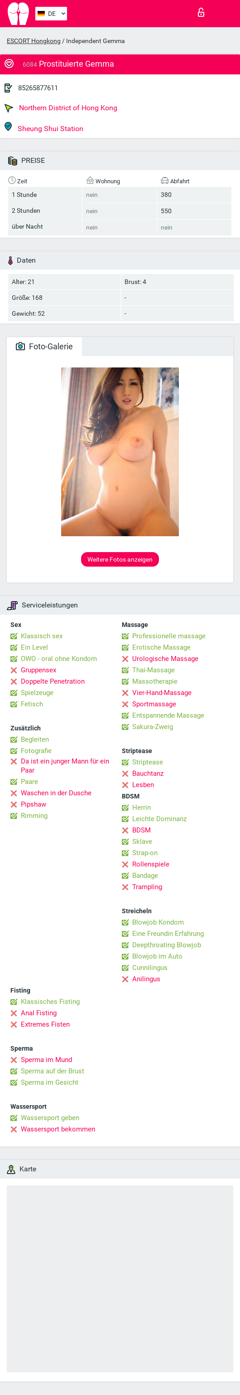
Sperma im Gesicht (49, 1082)
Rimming (34, 816)
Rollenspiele (150, 864)
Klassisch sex (41, 636)
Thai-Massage (153, 670)
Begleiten (35, 739)
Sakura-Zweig (152, 727)
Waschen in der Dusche (56, 793)
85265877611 (38, 88)
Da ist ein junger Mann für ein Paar (65, 765)
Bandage (145, 875)
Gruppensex (38, 670)
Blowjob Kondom (158, 922)
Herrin (141, 807)
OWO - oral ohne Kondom (59, 659)
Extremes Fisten (45, 1024)
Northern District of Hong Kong (61, 108)
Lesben (143, 785)
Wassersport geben (50, 1118)
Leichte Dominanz (159, 819)
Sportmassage (154, 704)
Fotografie (36, 751)
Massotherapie (155, 681)
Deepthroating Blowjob (166, 945)
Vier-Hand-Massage (162, 693)
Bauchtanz (147, 773)
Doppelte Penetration (53, 681)
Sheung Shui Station (44, 127)
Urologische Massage (165, 659)
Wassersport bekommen (58, 1129)
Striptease (147, 762)
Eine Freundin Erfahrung (168, 934)
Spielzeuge (37, 693)
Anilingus (146, 979)
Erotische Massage (161, 647)
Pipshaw (33, 804)
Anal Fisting (39, 1013)
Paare (29, 782)
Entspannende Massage (168, 715)
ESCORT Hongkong (34, 40)
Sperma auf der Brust (52, 1071)
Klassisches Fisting (50, 1002)
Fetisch (32, 704)
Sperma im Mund (46, 1060)
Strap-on (145, 853)
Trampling (147, 887)
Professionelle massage (169, 636)
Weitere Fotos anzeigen (120, 559)
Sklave (142, 841)
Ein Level (34, 647)
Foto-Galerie (44, 346)
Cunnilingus (150, 968)
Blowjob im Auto (157, 956)
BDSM (141, 830)
